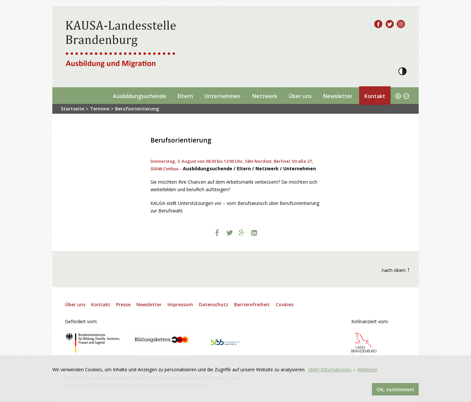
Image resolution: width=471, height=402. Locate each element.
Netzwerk (264, 96)
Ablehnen (367, 369)
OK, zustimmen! (395, 389)
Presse (123, 304)
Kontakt (374, 96)
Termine (99, 109)
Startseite (72, 109)
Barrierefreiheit (252, 304)
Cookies (284, 304)
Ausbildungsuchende (139, 96)
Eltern (185, 96)
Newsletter (338, 96)
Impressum (180, 304)
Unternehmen (222, 96)
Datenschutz (213, 304)
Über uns (300, 96)
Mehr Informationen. (330, 369)
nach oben (396, 269)
